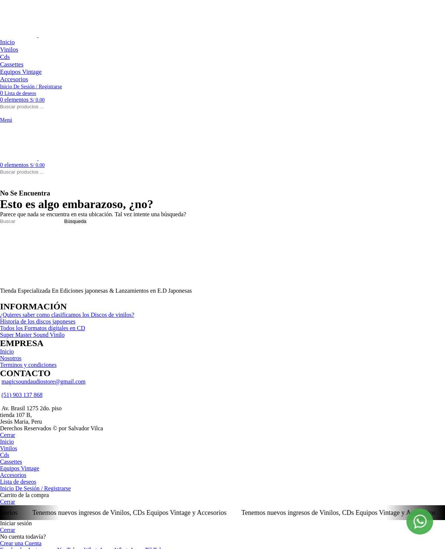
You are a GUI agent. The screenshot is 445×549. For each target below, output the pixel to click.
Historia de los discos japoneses (38, 321)
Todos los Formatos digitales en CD (42, 328)
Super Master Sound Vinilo (32, 335)
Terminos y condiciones (28, 365)
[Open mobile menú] (6, 119)
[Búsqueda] (31, 221)
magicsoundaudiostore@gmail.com (43, 381)
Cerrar (7, 435)
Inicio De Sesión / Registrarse (35, 488)
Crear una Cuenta (21, 543)
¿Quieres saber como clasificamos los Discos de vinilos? (67, 315)
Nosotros (11, 358)
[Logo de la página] (19, 35)
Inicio (7, 351)
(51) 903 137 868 (22, 395)
